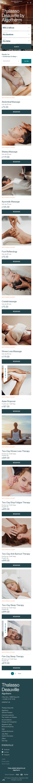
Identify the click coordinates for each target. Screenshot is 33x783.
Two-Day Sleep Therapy (13, 605)
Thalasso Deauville (7, 708)
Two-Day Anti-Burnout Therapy (16, 554)
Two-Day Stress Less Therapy (16, 451)
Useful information (7, 736)
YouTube (5, 752)
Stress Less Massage (12, 351)
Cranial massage (9, 301)
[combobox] (16, 27)
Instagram (6, 755)
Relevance (11, 61)
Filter (26, 61)
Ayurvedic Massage (11, 201)
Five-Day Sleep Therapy (13, 656)
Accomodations (7, 720)
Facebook (5, 750)
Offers (4, 738)
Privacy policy (5, 761)
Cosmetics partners (8, 715)
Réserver (16, 112)
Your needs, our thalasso (9, 717)
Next (19, 673)
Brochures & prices (7, 726)
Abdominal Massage (11, 102)
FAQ (3, 729)
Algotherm (5, 710)
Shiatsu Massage (9, 152)
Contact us (6, 702)
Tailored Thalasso (7, 712)
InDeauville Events (7, 731)
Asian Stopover (9, 401)
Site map (4, 741)
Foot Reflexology (9, 251)
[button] (3, 780)
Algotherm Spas (7, 724)
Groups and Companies (9, 722)
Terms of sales (5, 764)
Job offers (5, 734)
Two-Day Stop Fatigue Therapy (16, 502)
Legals (3, 759)
